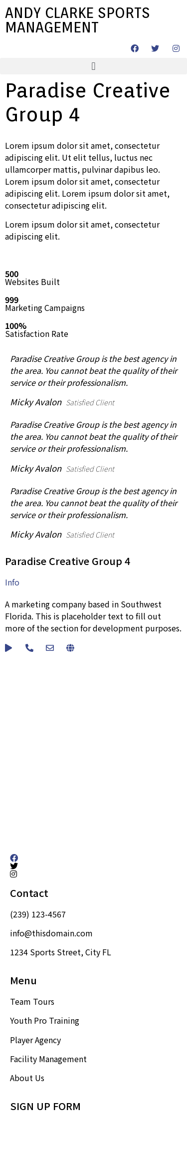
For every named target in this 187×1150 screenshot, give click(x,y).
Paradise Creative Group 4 (67, 561)
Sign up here (33, 1127)
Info (12, 582)
